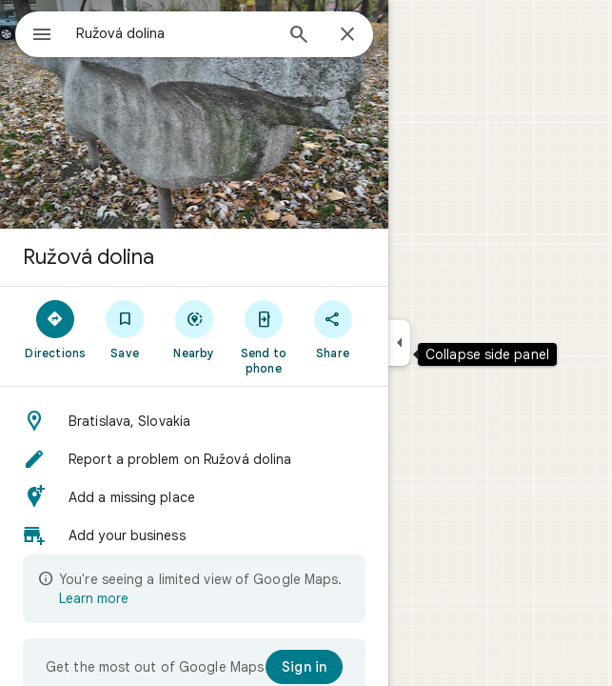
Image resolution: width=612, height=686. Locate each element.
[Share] (332, 328)
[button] (194, 421)
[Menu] (42, 36)
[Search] (299, 36)
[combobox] (174, 33)
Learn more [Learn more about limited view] (93, 598)
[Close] (347, 35)
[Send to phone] (263, 336)
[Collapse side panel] (399, 343)
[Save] (125, 328)
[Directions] (55, 328)
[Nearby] (194, 328)
